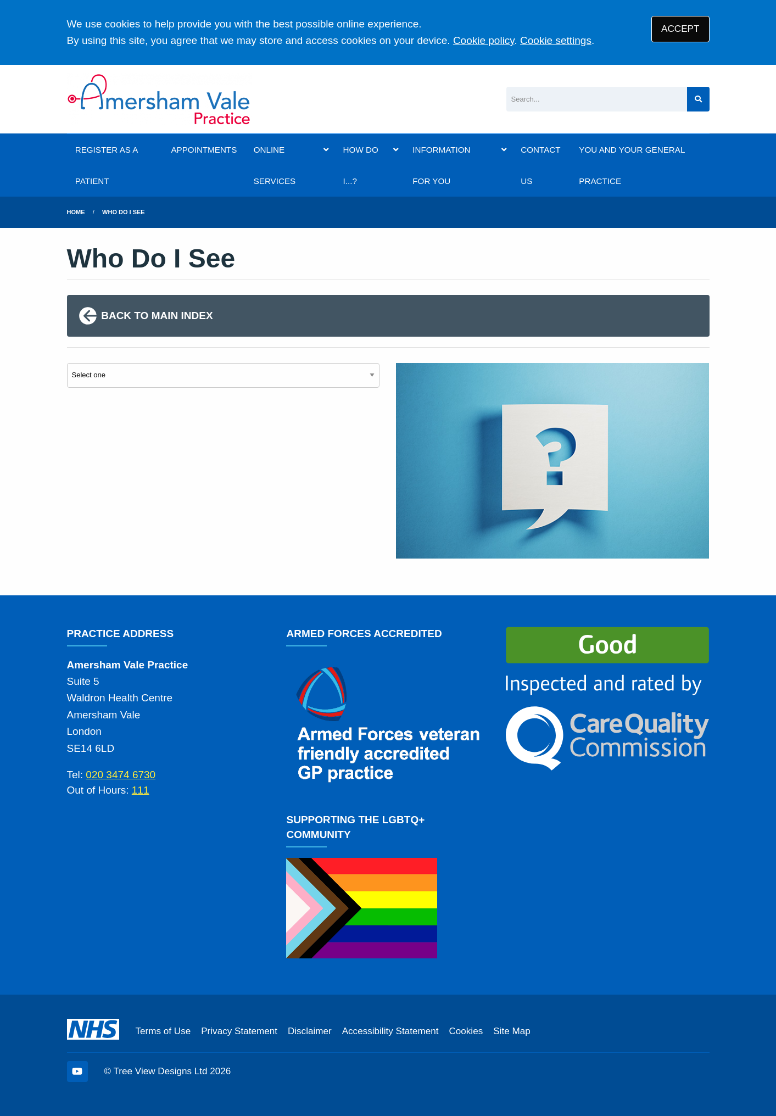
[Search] (596, 99)
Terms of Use (163, 1031)
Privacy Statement (239, 1031)
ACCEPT (680, 29)
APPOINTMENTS (204, 149)
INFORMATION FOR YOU (441, 165)
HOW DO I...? (360, 165)
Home (76, 212)
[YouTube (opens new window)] (77, 1071)
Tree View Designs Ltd (161, 1071)
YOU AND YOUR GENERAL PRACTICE (631, 165)
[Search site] (698, 99)
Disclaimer (310, 1031)
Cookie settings (555, 40)
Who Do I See (123, 212)
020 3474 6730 (120, 774)
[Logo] (159, 99)
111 (140, 790)
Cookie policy (484, 40)
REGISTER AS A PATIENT (106, 165)
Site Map (511, 1031)
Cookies (466, 1031)
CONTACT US (540, 165)
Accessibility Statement (390, 1031)
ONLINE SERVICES (275, 165)
